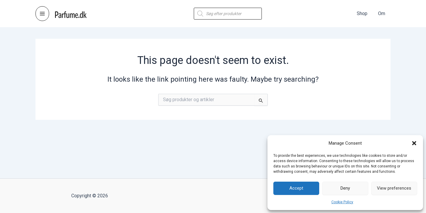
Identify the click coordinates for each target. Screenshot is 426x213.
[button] (414, 143)
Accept (296, 188)
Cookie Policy (342, 202)
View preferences (394, 188)
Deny (345, 188)
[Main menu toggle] (42, 13)
